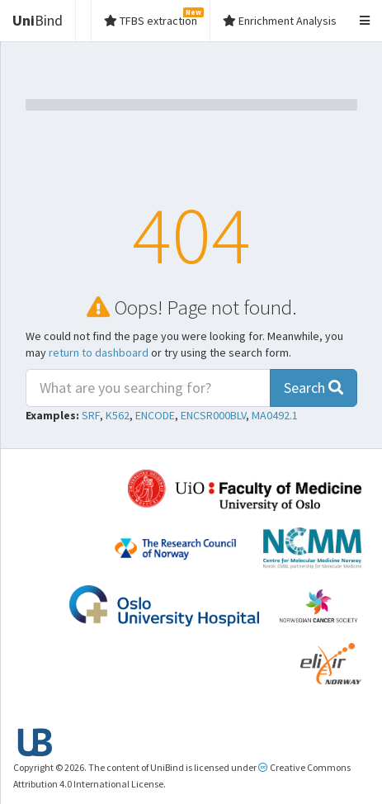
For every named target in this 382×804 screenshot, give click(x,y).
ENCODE (155, 415)
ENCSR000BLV (213, 415)
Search (313, 387)
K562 (118, 415)
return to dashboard (99, 352)
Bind (37, 20)
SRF (91, 415)
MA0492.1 (275, 415)
